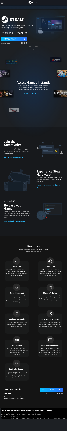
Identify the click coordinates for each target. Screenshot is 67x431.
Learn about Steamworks (14, 221)
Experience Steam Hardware (48, 185)
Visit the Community (12, 157)
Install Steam (10, 39)
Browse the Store (31, 93)
